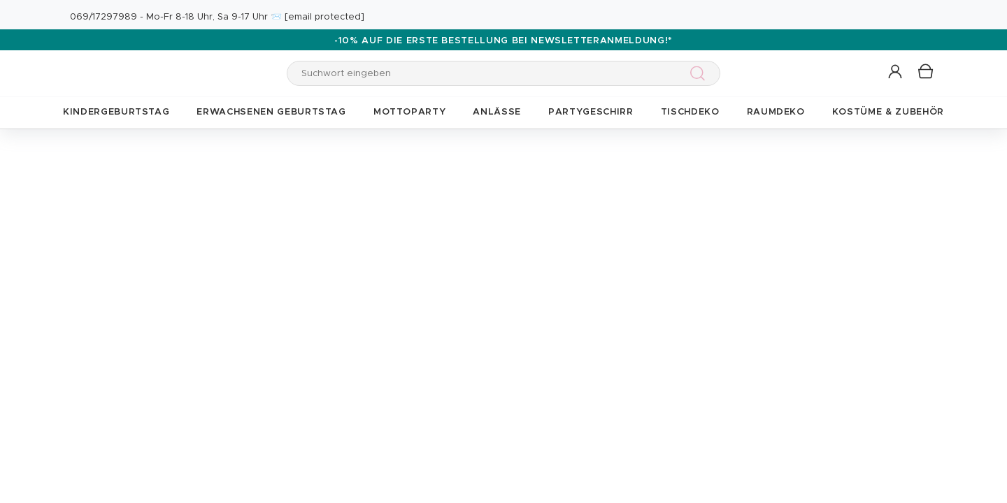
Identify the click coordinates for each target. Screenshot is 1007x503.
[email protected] (324, 17)
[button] (896, 72)
